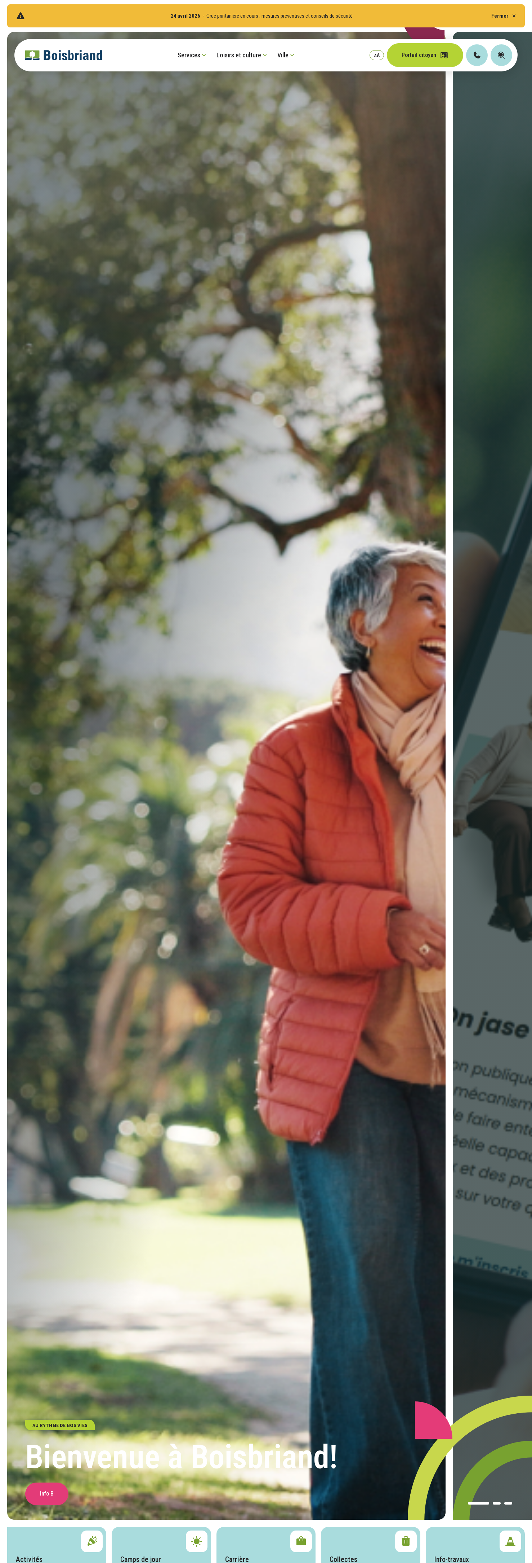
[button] (478, 1503)
